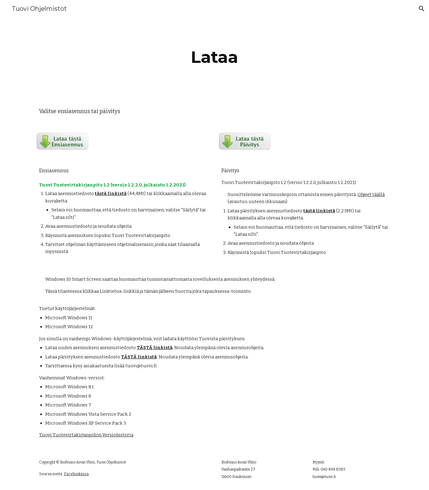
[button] (421, 8)
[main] (215, 57)
